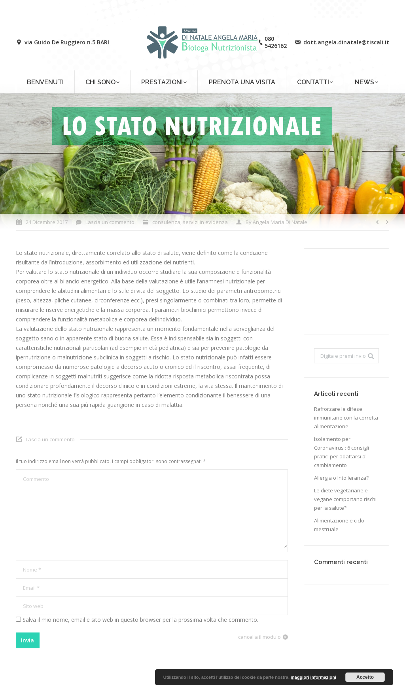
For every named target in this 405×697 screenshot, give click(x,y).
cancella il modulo (259, 636)
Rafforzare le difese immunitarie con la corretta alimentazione (346, 417)
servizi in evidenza (205, 222)
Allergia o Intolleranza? (341, 477)
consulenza (166, 222)
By (276, 222)
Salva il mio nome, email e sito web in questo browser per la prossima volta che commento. (140, 619)
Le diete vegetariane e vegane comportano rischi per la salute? (345, 499)
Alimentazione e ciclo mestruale (339, 525)
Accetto (365, 677)
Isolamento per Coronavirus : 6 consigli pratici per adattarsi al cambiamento (341, 452)
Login (368, 7)
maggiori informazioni (313, 677)
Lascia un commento (109, 222)
